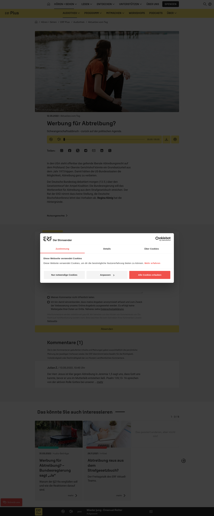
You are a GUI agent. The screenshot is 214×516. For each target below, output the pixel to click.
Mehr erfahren (152, 263)
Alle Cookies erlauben (149, 275)
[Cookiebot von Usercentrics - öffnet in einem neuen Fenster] (158, 239)
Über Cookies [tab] (151, 248)
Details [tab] (107, 248)
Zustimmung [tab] (62, 248)
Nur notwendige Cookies (64, 275)
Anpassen (107, 275)
